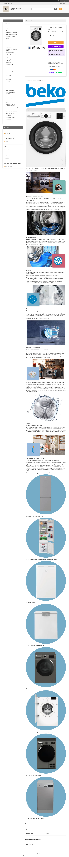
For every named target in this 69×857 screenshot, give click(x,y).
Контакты (32, 15)
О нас (25, 15)
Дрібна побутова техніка (11, 30)
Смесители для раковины (11, 111)
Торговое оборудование (11, 71)
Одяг (7, 68)
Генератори (8, 62)
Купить (56, 42)
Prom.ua (40, 853)
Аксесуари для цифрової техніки (11, 50)
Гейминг (7, 102)
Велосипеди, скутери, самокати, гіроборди (13, 60)
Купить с (56, 46)
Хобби (7, 66)
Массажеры (8, 81)
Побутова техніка (34, 20)
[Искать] (55, 9)
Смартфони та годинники (11, 34)
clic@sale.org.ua (8, 166)
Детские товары (9, 121)
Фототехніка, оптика (10, 36)
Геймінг (7, 38)
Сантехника (8, 119)
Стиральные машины (44, 20)
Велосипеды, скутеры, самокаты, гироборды (10, 105)
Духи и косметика (9, 73)
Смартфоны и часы (10, 90)
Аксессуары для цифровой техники (12, 108)
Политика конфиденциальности (46, 855)
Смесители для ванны (10, 113)
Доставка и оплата (43, 15)
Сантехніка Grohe (9, 64)
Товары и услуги (15, 15)
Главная (6, 15)
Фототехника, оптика (10, 117)
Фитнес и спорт (9, 97)
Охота (7, 77)
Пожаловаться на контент (34, 855)
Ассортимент (7, 23)
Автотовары (8, 79)
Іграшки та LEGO (9, 42)
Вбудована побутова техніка (12, 27)
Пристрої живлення (10, 52)
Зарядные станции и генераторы (10, 93)
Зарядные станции (10, 45)
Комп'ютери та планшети (11, 32)
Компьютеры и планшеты (11, 88)
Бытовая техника (9, 100)
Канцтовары (8, 75)
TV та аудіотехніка (10, 25)
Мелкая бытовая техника (11, 85)
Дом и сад (8, 95)
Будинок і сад (9, 40)
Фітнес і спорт (9, 47)
